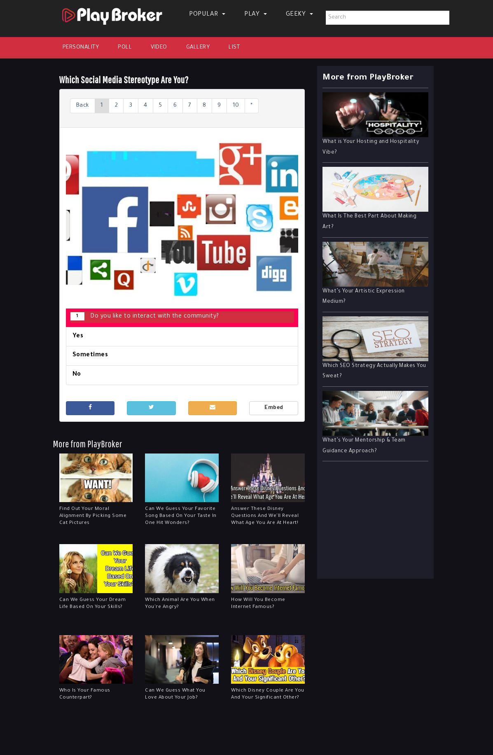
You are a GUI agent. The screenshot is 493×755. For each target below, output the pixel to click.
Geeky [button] (299, 14)
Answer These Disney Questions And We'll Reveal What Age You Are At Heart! (265, 516)
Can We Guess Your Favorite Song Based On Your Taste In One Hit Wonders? (181, 516)
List (234, 47)
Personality (81, 47)
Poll (125, 47)
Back (83, 106)
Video (159, 47)
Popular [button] (207, 14)
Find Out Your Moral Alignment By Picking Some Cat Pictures (93, 516)
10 (244, 106)
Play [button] (255, 14)
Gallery (198, 47)
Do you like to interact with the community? (144, 316)
